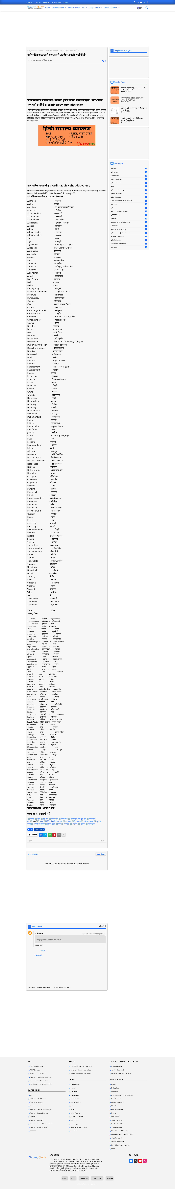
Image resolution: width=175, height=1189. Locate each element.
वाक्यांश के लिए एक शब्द (78, 819)
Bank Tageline (75, 1084)
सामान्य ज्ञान (129, 247)
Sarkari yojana (129, 240)
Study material (94, 8)
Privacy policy (56, 2)
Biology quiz (115, 1088)
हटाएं (41, 945)
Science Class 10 (116, 1127)
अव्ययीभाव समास (39, 824)
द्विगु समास (77, 821)
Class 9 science (116, 1099)
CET (83, 8)
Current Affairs (129, 179)
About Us (29, 2)
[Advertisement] (87, 28)
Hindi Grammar (39, 51)
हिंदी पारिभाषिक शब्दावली (54, 821)
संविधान (113, 1149)
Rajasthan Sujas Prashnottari (129, 233)
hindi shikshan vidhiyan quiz (120, 1131)
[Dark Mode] (146, 7)
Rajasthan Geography (129, 229)
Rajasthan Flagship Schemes (129, 222)
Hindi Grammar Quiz (117, 1109)
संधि (39, 819)
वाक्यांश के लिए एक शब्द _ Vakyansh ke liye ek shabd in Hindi (133, 89)
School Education (110, 8)
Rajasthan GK (129, 226)
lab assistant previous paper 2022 (41, 1084)
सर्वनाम (66, 824)
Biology (129, 168)
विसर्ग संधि (64, 819)
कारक (83, 824)
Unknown (39, 933)
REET (129, 208)
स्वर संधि (45, 819)
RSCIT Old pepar (129, 215)
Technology (74, 1124)
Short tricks (74, 1120)
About (73, 1178)
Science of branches (77, 1117)
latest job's (74, 1131)
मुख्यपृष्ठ (29, 51)
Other (72, 1109)
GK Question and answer (38, 1099)
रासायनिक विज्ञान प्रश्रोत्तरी (117, 1070)
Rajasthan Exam (58, 8)
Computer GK (75, 1095)
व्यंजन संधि (54, 819)
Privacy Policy (97, 1178)
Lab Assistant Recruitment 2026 (129, 201)
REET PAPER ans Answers (129, 211)
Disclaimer (46, 2)
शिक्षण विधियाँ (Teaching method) (120, 1145)
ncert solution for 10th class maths (122, 1134)
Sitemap (65, 2)
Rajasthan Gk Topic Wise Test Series (41, 1124)
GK (129, 186)
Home (47, 8)
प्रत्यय (41, 821)
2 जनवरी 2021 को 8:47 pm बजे (93, 934)
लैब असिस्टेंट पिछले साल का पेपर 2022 (121, 1074)
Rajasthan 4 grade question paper (41, 1077)
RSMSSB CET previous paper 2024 (81, 1066)
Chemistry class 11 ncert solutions (122, 1095)
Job (72, 1106)
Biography (74, 1088)
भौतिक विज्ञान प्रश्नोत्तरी (116, 1066)
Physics (129, 204)
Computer (129, 176)
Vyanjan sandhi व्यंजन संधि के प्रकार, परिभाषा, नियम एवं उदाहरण (132, 119)
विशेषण (75, 824)
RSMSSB (129, 218)
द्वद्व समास (68, 821)
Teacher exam (73, 8)
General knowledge (129, 190)
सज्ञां (59, 824)
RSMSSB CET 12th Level (37, 1074)
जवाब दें (37, 945)
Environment (129, 183)
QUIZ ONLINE (115, 1117)
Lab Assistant (129, 197)
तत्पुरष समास (51, 824)
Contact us (37, 2)
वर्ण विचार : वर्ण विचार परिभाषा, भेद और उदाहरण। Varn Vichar (134, 109)
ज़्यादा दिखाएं (101, 854)
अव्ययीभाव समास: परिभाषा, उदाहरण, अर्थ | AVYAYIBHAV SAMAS (132, 99)
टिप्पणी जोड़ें (38, 955)
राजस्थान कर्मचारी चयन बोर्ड (129, 244)
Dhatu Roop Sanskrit (117, 1102)
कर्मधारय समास (88, 821)
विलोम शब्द (91, 824)
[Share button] (63, 835)
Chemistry (129, 172)
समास (32, 819)
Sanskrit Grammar (129, 236)
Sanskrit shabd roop (117, 1124)
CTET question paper (36, 1066)
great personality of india (79, 1127)
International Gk (76, 1102)
